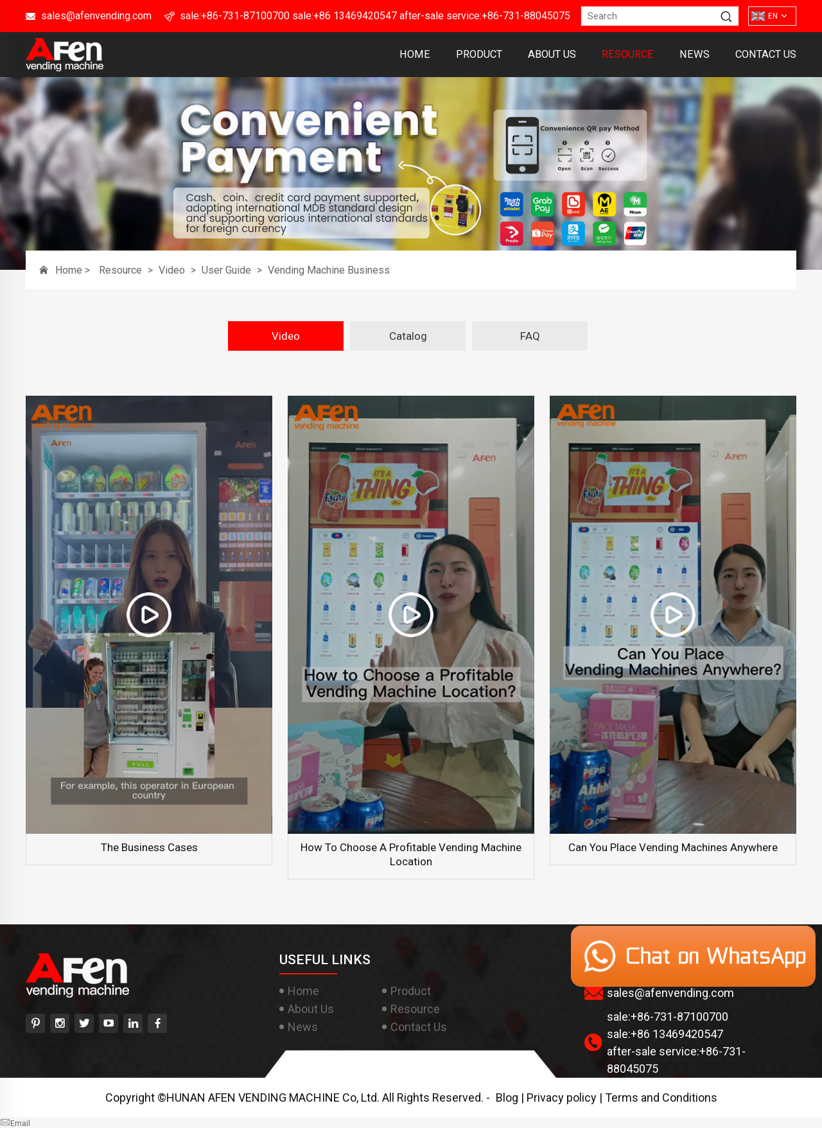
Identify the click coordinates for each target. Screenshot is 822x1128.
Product (479, 54)
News (694, 54)
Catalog (408, 336)
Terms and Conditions (661, 1097)
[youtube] (108, 1023)
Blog (507, 1097)
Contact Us (765, 54)
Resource (628, 54)
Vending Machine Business (329, 270)
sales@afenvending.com (96, 16)
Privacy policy (562, 1097)
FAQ (530, 336)
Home (414, 54)
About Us (552, 54)
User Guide (226, 270)
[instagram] (59, 1023)
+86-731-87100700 (245, 16)
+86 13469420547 (355, 16)
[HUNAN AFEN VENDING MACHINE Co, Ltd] (64, 66)
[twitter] (84, 1023)
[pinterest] (35, 1023)
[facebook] (157, 1023)
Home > (73, 270)
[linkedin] (133, 1023)
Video (172, 270)
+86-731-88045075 (526, 16)
